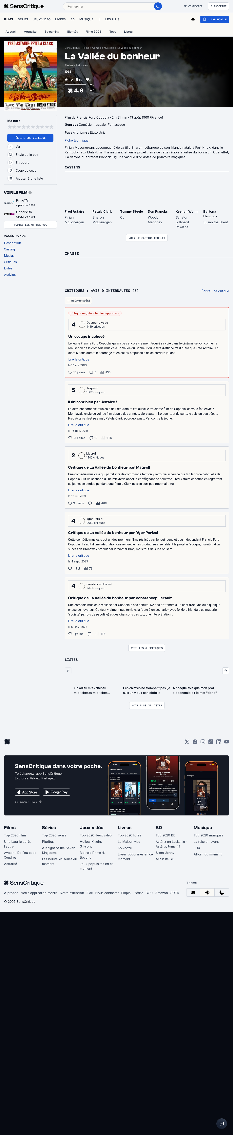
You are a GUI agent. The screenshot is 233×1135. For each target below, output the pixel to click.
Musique (203, 827)
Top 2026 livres (129, 835)
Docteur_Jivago (97, 322)
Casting (73, 167)
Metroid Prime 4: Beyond (92, 854)
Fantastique (116, 125)
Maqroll (91, 453)
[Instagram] (203, 742)
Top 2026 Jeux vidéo (96, 835)
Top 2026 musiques (208, 835)
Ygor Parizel (95, 518)
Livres (124, 827)
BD (159, 827)
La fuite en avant (206, 841)
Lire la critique (78, 359)
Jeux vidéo (92, 827)
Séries (49, 827)
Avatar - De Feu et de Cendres (20, 854)
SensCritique (72, 47)
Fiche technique (76, 140)
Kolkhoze (125, 847)
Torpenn (92, 387)
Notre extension (72, 892)
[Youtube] (226, 742)
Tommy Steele (131, 211)
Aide (89, 892)
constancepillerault (99, 583)
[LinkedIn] (218, 742)
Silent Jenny (165, 852)
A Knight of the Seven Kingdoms (58, 849)
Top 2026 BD (166, 835)
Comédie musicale (103, 47)
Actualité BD (165, 858)
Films (86, 47)
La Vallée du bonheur (129, 47)
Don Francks (158, 211)
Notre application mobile (39, 892)
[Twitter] (187, 742)
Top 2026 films (15, 835)
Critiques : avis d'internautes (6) (105, 290)
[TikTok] (210, 742)
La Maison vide (129, 841)
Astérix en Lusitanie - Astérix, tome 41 (171, 843)
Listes (72, 658)
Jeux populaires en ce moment (96, 865)
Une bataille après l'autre (17, 843)
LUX (197, 847)
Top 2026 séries (54, 835)
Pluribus (48, 841)
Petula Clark (102, 211)
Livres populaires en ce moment (135, 856)
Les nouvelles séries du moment (59, 860)
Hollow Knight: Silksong (91, 843)
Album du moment (208, 854)
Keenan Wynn (187, 211)
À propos (11, 892)
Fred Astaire (74, 211)
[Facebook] (195, 742)
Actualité (10, 863)
